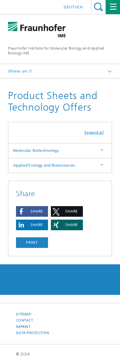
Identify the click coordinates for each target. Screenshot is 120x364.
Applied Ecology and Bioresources (44, 165)
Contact (24, 320)
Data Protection (32, 333)
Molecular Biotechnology (36, 150)
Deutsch (73, 7)
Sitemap (23, 314)
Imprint (23, 327)
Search (98, 7)
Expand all (94, 132)
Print (32, 242)
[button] (32, 211)
